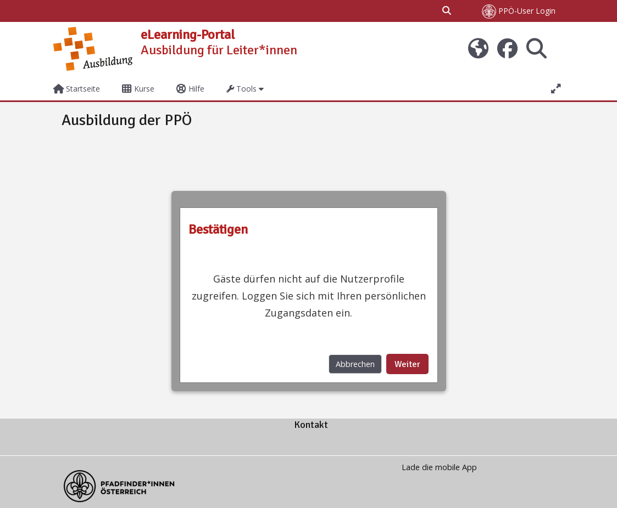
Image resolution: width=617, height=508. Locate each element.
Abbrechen (355, 364)
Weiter (407, 364)
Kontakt (311, 425)
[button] (447, 11)
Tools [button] (241, 88)
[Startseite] (92, 48)
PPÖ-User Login (518, 11)
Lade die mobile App (439, 467)
